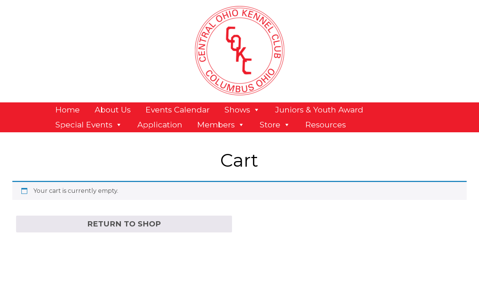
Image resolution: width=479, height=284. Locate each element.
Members (221, 124)
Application (159, 124)
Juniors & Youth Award (319, 109)
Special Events (88, 124)
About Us (113, 109)
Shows (242, 109)
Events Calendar (178, 109)
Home (67, 109)
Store (275, 124)
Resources (325, 124)
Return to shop (124, 223)
